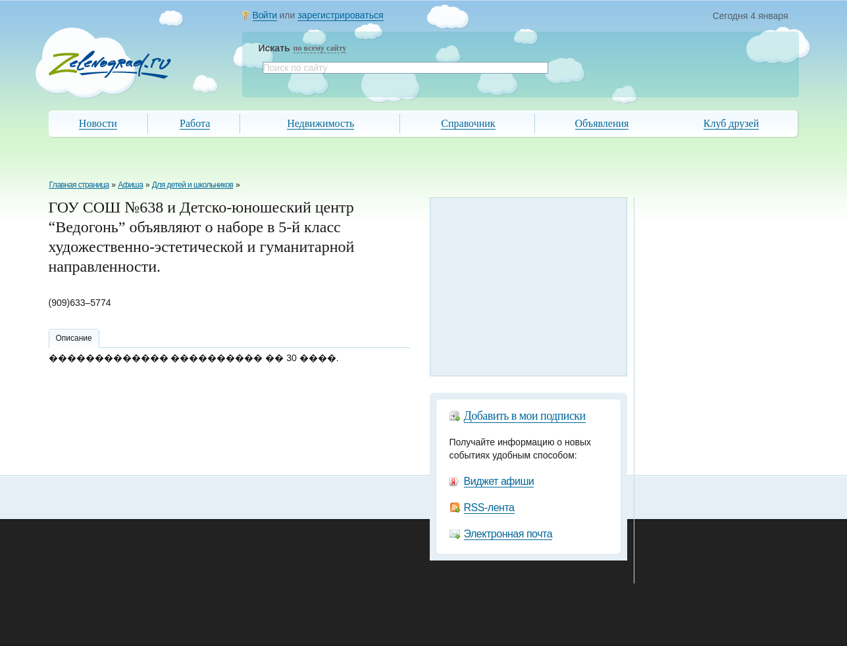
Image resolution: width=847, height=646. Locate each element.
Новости (98, 123)
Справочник (468, 123)
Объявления (602, 123)
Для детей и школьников (193, 184)
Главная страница (79, 184)
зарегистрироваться (340, 15)
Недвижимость (320, 123)
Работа (195, 123)
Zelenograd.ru (110, 65)
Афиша (130, 184)
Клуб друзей (731, 123)
